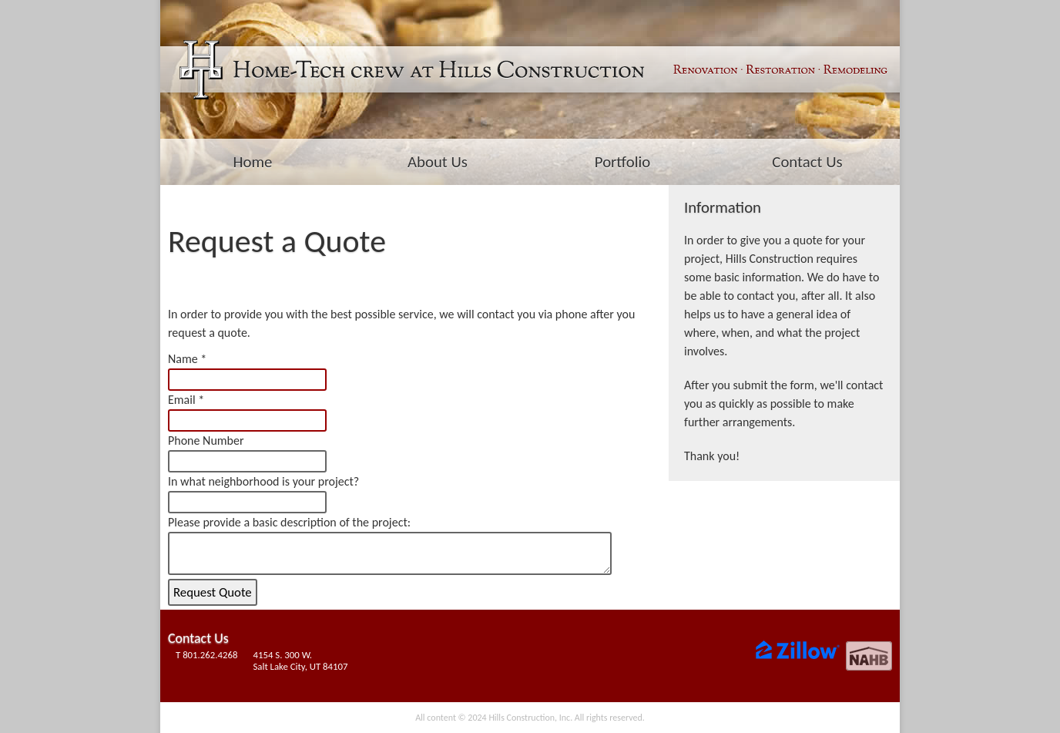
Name (183, 358)
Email (182, 399)
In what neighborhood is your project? (263, 481)
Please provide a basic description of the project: (289, 522)
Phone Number (206, 440)
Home (253, 162)
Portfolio (622, 162)
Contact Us (807, 162)
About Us (438, 162)
